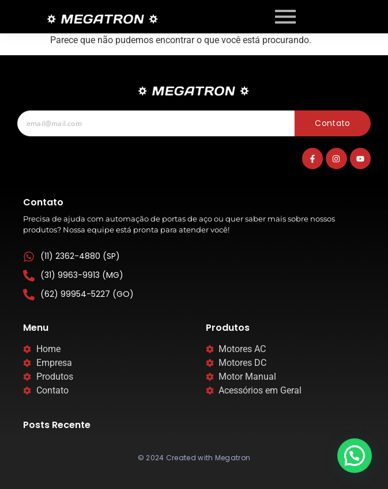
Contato (332, 123)
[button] (354, 455)
